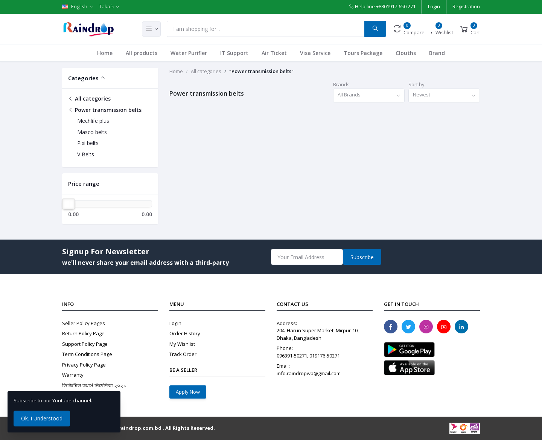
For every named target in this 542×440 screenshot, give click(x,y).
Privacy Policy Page (84, 364)
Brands (341, 84)
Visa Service (315, 53)
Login (434, 6)
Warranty (73, 374)
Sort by (416, 84)
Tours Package (363, 53)
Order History (184, 333)
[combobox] (369, 96)
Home (105, 53)
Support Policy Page (85, 344)
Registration (466, 6)
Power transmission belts (105, 109)
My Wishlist (182, 344)
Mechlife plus (93, 120)
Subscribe (362, 257)
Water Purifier (189, 53)
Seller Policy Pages (83, 323)
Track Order (182, 354)
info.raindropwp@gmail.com (309, 373)
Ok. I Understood (41, 418)
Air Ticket (274, 53)
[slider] (68, 204)
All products (141, 53)
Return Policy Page (83, 333)
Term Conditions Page (87, 354)
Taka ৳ (106, 6)
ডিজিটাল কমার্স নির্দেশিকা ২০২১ (94, 385)
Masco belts (92, 132)
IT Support (234, 53)
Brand (437, 53)
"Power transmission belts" (261, 71)
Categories (83, 78)
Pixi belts (88, 143)
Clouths (406, 53)
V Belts (85, 154)
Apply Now (188, 391)
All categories (89, 98)
